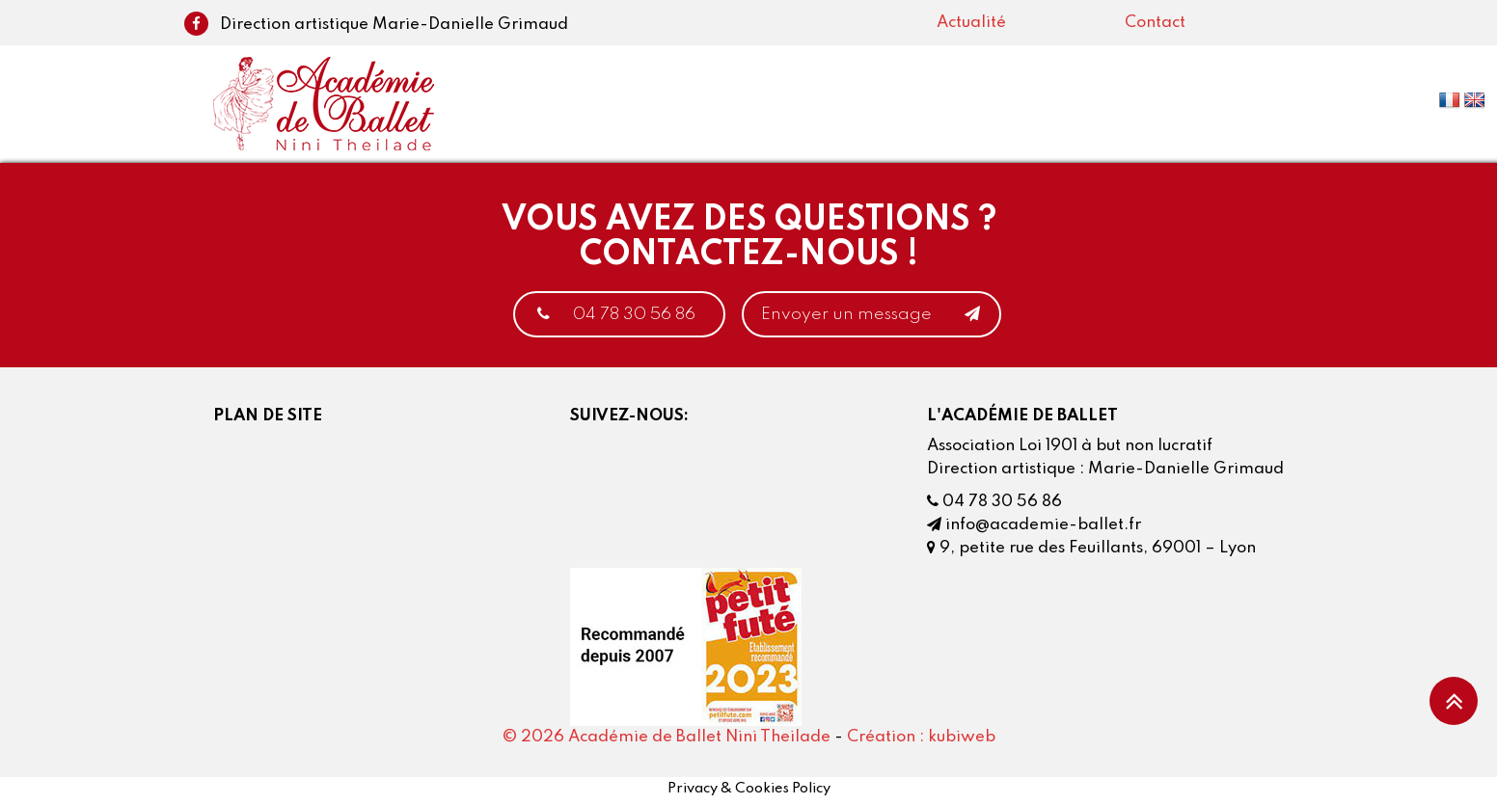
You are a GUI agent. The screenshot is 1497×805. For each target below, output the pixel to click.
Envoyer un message (871, 314)
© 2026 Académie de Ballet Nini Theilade (666, 737)
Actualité (971, 22)
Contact (1155, 22)
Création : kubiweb (921, 737)
